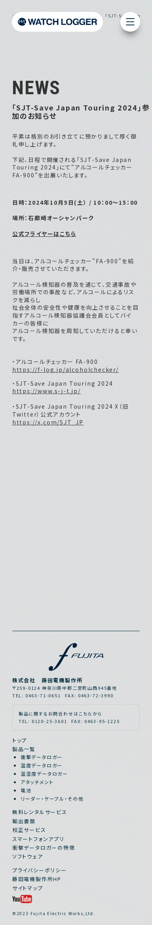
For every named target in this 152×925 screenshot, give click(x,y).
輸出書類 (24, 821)
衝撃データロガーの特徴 (43, 847)
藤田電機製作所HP (36, 879)
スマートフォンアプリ (38, 839)
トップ (19, 740)
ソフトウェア (27, 856)
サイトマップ (27, 888)
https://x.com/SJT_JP (48, 422)
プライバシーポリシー (39, 870)
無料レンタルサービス (39, 812)
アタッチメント (37, 781)
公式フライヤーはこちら (44, 234)
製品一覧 (24, 749)
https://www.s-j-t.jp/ (46, 391)
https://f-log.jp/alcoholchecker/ (65, 369)
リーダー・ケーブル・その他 (52, 798)
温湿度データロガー (44, 773)
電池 (26, 790)
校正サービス (29, 830)
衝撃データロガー (42, 757)
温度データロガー (42, 765)
